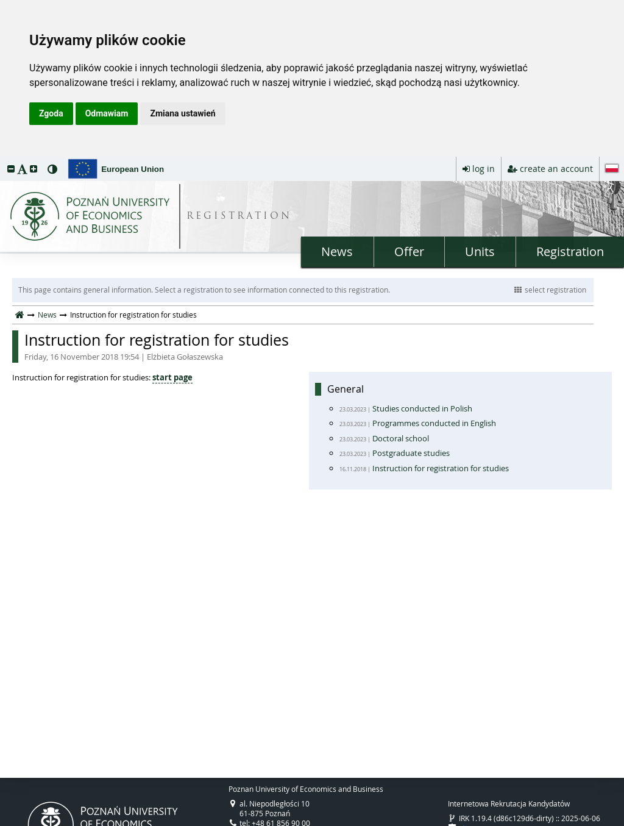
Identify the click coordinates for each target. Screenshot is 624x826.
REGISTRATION (239, 216)
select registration (550, 289)
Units (480, 251)
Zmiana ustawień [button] (182, 113)
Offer (409, 251)
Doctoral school (400, 438)
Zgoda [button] (51, 113)
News (337, 251)
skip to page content (3, 160)
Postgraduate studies (411, 452)
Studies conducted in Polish (422, 408)
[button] (11, 168)
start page (172, 377)
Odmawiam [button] (107, 113)
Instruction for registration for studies (309, 346)
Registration (570, 251)
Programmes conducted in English (434, 423)
